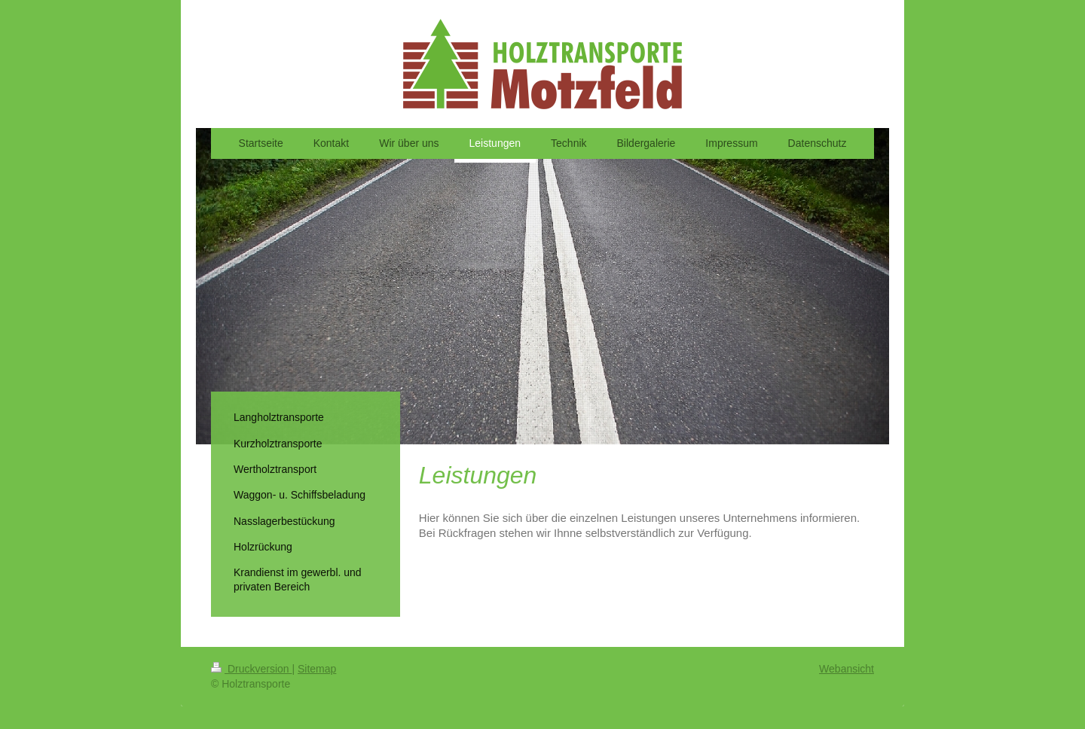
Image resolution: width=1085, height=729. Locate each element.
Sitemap (317, 669)
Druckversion (251, 669)
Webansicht (846, 669)
